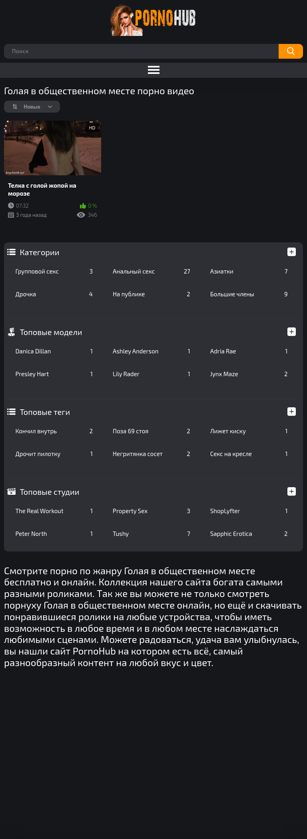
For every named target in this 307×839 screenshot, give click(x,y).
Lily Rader (151, 373)
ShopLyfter (249, 510)
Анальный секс (151, 271)
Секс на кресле (249, 453)
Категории (39, 252)
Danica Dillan (54, 351)
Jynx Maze (249, 373)
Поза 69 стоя (151, 430)
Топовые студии (49, 491)
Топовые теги (45, 412)
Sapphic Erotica (249, 533)
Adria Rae (249, 351)
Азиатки (249, 271)
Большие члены (249, 294)
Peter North (54, 533)
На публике (151, 294)
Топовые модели (51, 332)
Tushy (151, 533)
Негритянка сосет (151, 453)
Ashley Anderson (151, 351)
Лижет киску (249, 430)
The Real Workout (54, 510)
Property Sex (151, 510)
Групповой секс (54, 271)
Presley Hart (54, 373)
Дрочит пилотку (54, 453)
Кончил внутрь (54, 430)
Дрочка (54, 294)
